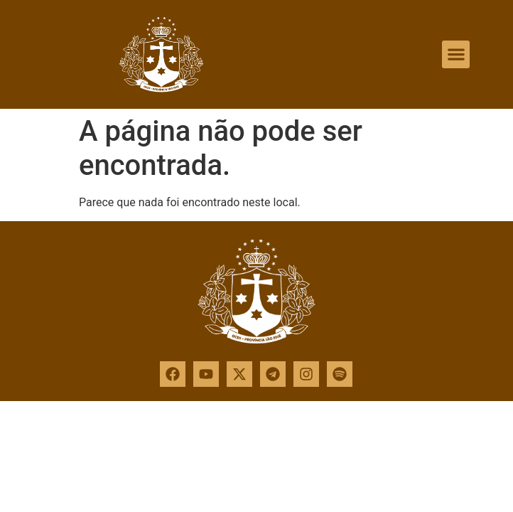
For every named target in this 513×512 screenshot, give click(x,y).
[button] (456, 54)
